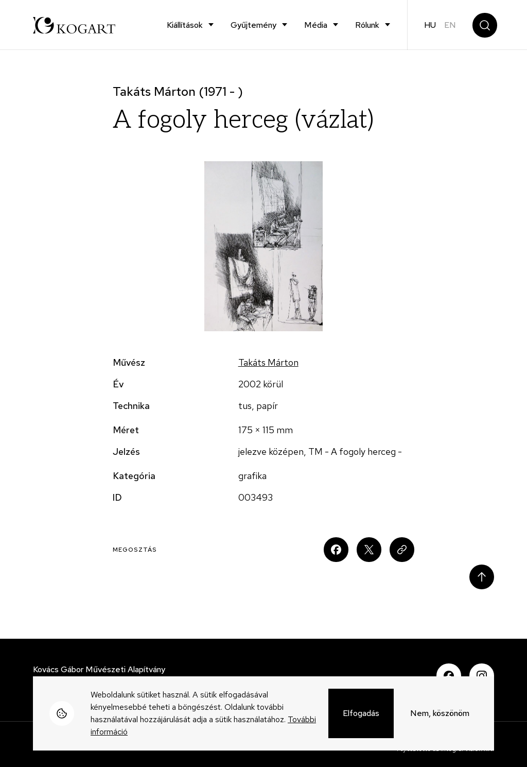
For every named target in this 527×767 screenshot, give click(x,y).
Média (315, 25)
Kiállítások (185, 25)
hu (430, 25)
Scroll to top (481, 577)
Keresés (484, 25)
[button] (264, 246)
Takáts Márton (268, 362)
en (450, 25)
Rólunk (367, 25)
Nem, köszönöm (439, 713)
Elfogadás (361, 713)
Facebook (448, 675)
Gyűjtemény (253, 25)
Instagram (481, 675)
